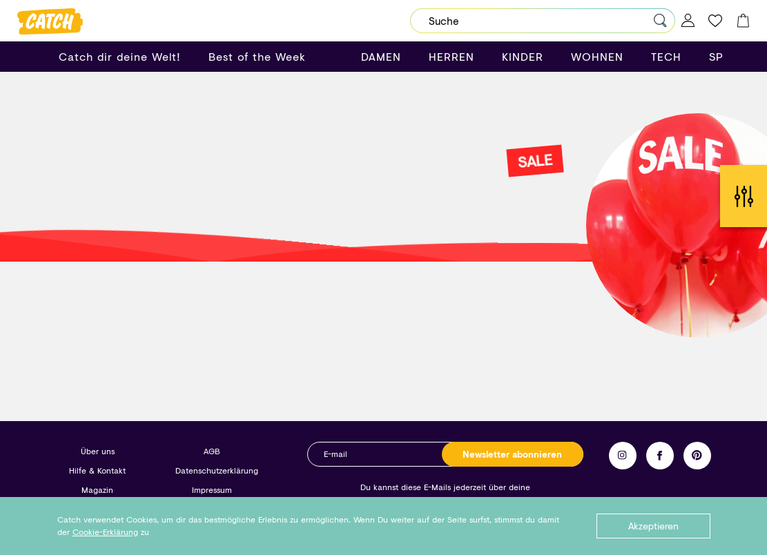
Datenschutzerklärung (216, 470)
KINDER (522, 56)
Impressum (212, 490)
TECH (666, 56)
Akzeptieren (653, 525)
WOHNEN (597, 56)
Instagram (623, 455)
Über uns (98, 451)
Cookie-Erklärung (105, 532)
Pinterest (697, 455)
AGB (212, 451)
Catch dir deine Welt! (120, 56)
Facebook (660, 455)
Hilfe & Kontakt (97, 470)
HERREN (451, 56)
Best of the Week (257, 56)
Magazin (97, 490)
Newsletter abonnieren (512, 454)
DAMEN (381, 56)
